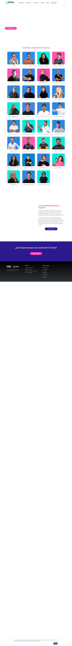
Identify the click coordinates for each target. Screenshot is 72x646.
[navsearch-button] (65, 2)
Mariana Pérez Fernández (28, 167)
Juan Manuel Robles (13, 150)
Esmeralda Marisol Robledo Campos (14, 117)
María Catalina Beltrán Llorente (13, 167)
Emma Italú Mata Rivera (58, 99)
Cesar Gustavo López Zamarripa (13, 99)
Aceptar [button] (55, 643)
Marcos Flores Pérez (58, 150)
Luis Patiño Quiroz (43, 150)
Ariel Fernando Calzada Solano (13, 82)
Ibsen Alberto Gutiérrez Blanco (43, 116)
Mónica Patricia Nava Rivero (43, 167)
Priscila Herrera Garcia (58, 167)
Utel (19, 269)
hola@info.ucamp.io (16, 270)
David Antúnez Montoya (28, 99)
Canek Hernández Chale (43, 82)
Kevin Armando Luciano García (28, 150)
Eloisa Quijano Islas (43, 99)
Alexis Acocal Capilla (28, 65)
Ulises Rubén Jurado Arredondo (43, 184)
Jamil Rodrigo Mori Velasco (58, 116)
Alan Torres (14, 65)
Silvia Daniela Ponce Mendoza (28, 184)
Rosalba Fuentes (14, 184)
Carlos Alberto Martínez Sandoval (58, 82)
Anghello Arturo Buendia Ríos (58, 65)
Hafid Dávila (28, 116)
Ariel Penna (29, 82)
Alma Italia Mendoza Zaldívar (43, 65)
